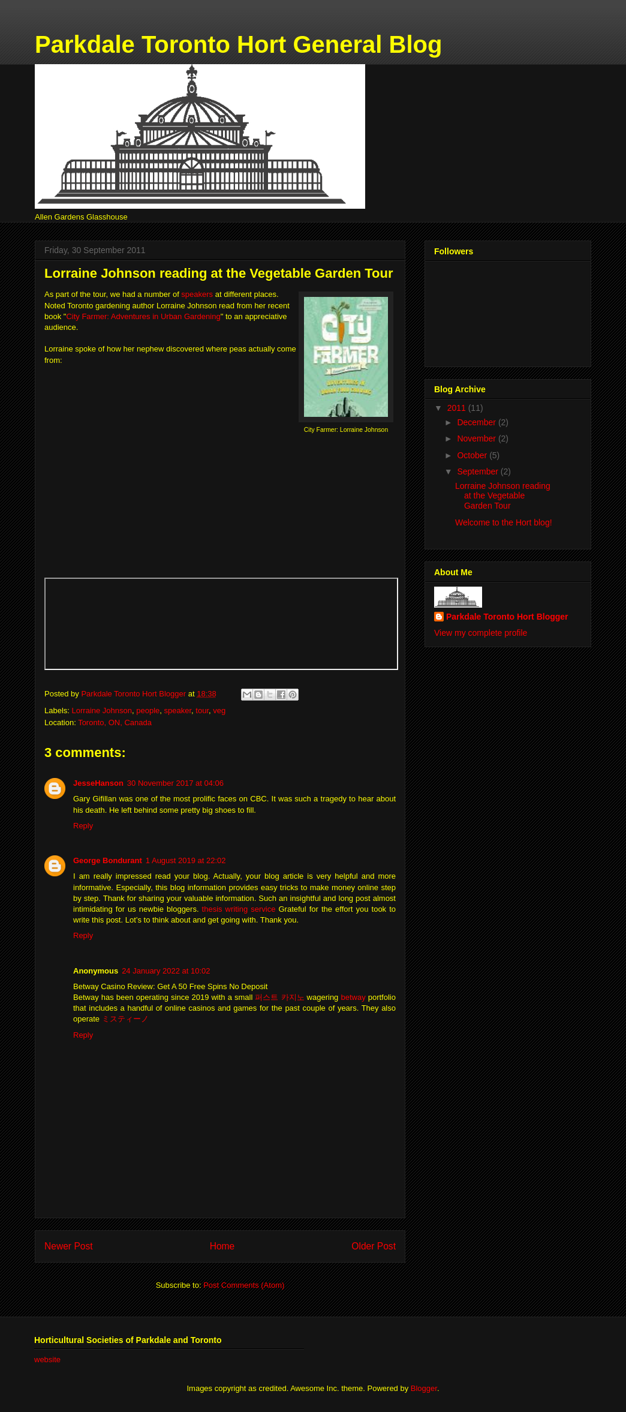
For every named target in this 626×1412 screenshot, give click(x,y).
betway (353, 997)
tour (202, 710)
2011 (457, 408)
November (477, 438)
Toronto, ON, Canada (115, 722)
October (473, 455)
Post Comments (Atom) (243, 1285)
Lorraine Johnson (102, 710)
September (478, 471)
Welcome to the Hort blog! (503, 522)
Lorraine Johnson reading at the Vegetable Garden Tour (502, 496)
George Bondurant (107, 860)
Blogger (424, 1388)
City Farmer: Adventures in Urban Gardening (143, 316)
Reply (83, 825)
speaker (178, 710)
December (477, 422)
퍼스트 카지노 (279, 997)
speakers (197, 294)
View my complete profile (480, 633)
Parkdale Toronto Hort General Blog (238, 44)
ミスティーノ (125, 1018)
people (147, 710)
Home (222, 1246)
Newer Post (68, 1246)
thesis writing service (239, 909)
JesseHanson (98, 783)
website (47, 1359)
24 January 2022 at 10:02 (166, 970)
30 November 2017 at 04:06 (175, 783)
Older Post (373, 1246)
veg (219, 710)
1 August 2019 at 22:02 (186, 860)
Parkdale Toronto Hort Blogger (507, 616)
